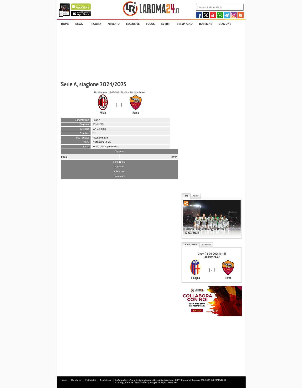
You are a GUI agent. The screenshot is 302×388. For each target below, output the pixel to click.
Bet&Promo (185, 24)
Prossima (206, 244)
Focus (150, 24)
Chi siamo (76, 380)
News (79, 24)
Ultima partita (190, 244)
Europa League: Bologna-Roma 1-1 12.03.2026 (207, 231)
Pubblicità (90, 380)
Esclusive (133, 24)
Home (65, 24)
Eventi (165, 24)
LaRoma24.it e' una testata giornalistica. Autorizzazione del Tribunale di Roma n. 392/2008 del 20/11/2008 (170, 380)
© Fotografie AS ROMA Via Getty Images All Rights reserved (146, 382)
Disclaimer (105, 380)
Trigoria (95, 24)
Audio (196, 196)
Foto (186, 196)
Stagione (225, 24)
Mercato (114, 24)
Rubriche (205, 24)
